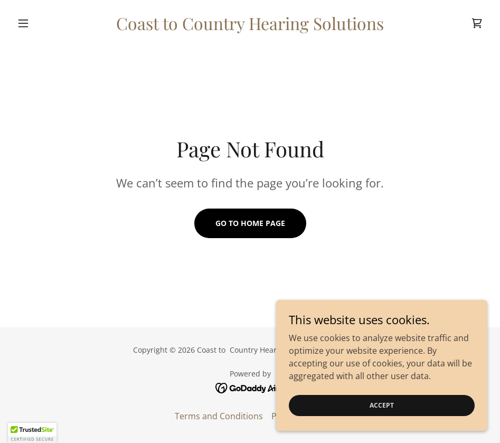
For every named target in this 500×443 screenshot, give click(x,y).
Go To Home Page (250, 223)
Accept (382, 405)
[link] (250, 27)
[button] (48, 23)
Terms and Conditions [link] (219, 416)
